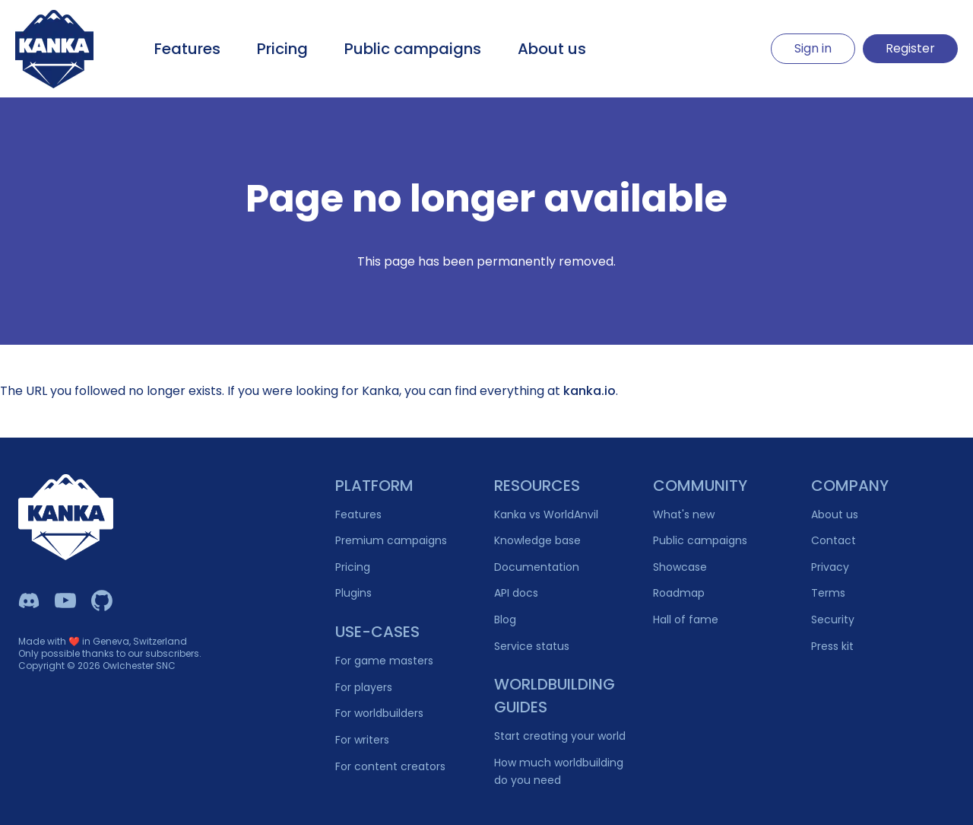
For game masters (384, 660)
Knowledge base (537, 540)
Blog (505, 619)
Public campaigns (412, 48)
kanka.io (589, 391)
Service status (531, 646)
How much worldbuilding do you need (558, 771)
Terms (828, 592)
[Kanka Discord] (29, 600)
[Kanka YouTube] (65, 600)
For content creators (390, 766)
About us (552, 48)
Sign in (813, 48)
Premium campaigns (391, 540)
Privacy (830, 567)
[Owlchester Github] (102, 600)
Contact (833, 540)
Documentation (536, 567)
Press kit (832, 646)
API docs (516, 592)
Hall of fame (685, 619)
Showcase (680, 567)
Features (187, 48)
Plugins (353, 592)
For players (363, 687)
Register (910, 48)
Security (832, 619)
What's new (684, 514)
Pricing (282, 48)
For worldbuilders (379, 713)
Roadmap (679, 592)
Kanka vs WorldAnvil (546, 514)
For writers (362, 739)
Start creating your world (560, 736)
